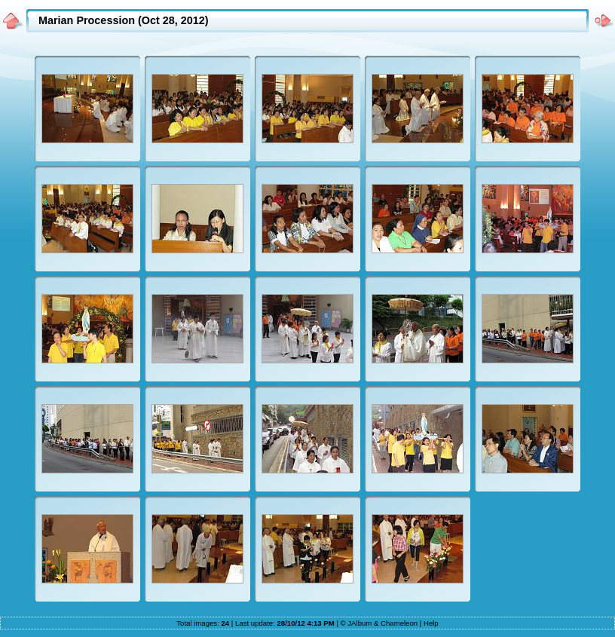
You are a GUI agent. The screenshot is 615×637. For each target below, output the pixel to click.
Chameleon (399, 623)
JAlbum (359, 623)
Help (431, 623)
